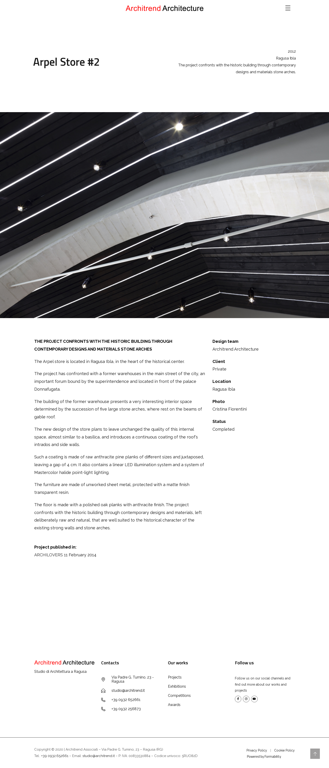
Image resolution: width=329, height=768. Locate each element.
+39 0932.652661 (54, 756)
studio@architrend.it (98, 756)
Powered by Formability (264, 756)
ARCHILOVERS (48, 554)
